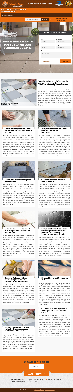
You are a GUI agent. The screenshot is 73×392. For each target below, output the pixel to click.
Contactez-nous (50, 390)
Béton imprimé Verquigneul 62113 (54, 380)
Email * (42, 45)
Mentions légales (39, 390)
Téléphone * (59, 45)
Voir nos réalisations (7, 15)
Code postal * (59, 39)
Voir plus (36, 366)
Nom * (42, 39)
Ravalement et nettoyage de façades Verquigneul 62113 (36, 380)
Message (43, 50)
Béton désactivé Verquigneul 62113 (18, 382)
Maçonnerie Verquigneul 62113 (18, 379)
